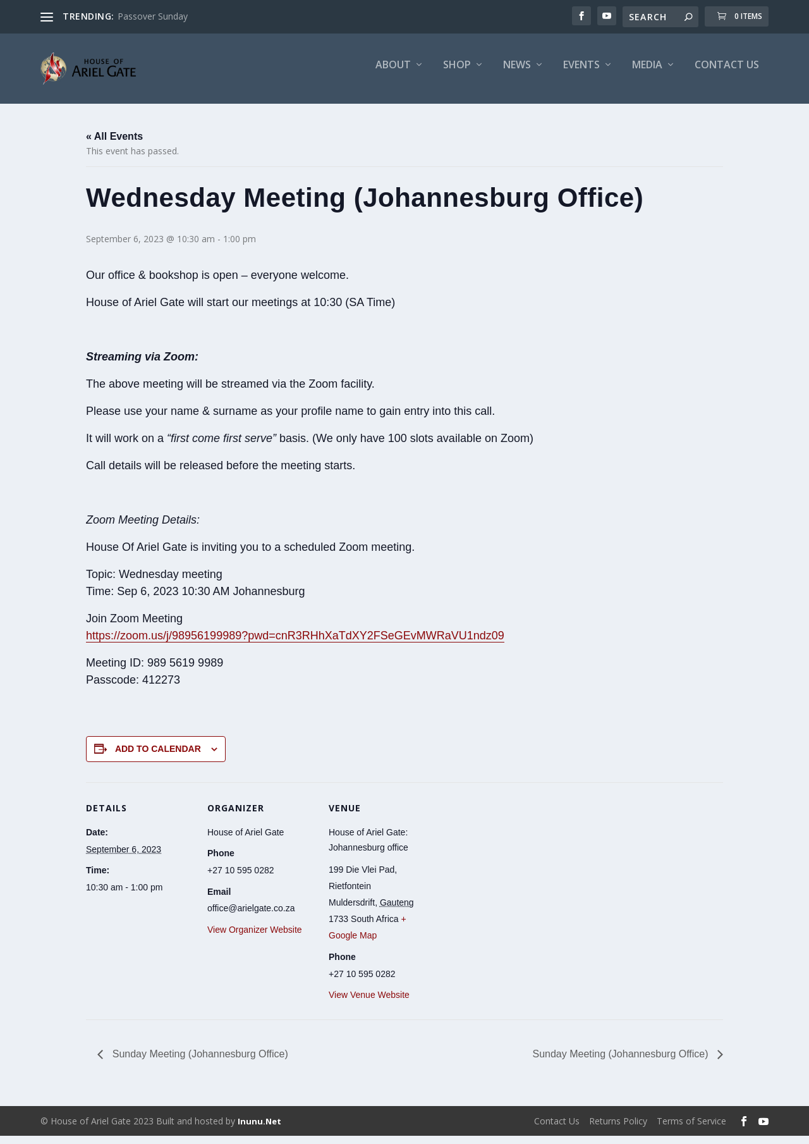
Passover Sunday (153, 16)
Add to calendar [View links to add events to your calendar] (158, 757)
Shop (457, 74)
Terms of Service (691, 1129)
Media (647, 74)
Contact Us (727, 74)
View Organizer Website (254, 938)
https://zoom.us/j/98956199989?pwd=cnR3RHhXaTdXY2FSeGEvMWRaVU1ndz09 (295, 643)
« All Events (114, 144)
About (393, 74)
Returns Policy (618, 1129)
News (517, 74)
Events (581, 74)
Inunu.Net (259, 1129)
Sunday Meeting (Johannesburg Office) (198, 1062)
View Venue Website (369, 1004)
